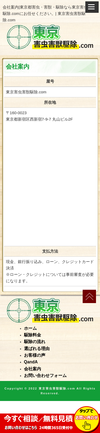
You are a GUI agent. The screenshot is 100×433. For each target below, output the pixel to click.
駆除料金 (32, 335)
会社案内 (32, 369)
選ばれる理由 (37, 348)
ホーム (30, 328)
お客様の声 (34, 355)
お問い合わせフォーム (45, 375)
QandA (31, 362)
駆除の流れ (34, 341)
